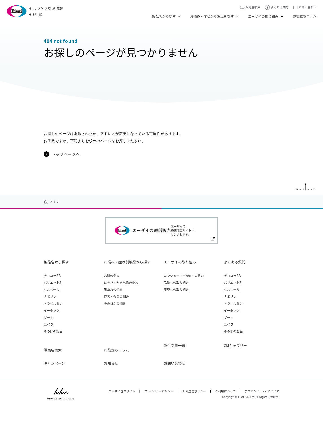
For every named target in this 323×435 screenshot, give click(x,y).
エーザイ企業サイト (122, 418)
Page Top (318, 227)
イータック (51, 346)
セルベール (51, 326)
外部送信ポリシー (194, 418)
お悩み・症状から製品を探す (212, 16)
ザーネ (48, 353)
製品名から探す (164, 16)
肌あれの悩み (113, 326)
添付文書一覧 (174, 381)
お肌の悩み (112, 312)
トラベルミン (53, 340)
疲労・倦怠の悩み (116, 333)
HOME (54, 246)
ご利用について (225, 418)
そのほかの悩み (115, 340)
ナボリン (50, 333)
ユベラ (48, 360)
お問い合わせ (304, 7)
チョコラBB (52, 312)
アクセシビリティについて (262, 418)
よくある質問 (276, 7)
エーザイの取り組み (263, 16)
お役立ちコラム (304, 16)
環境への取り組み (176, 326)
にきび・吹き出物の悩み (121, 319)
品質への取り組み (176, 319)
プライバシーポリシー (158, 418)
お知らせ (111, 390)
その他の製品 (53, 367)
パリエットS (52, 319)
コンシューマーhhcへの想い (184, 312)
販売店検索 (250, 7)
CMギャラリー (235, 381)
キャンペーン (54, 390)
